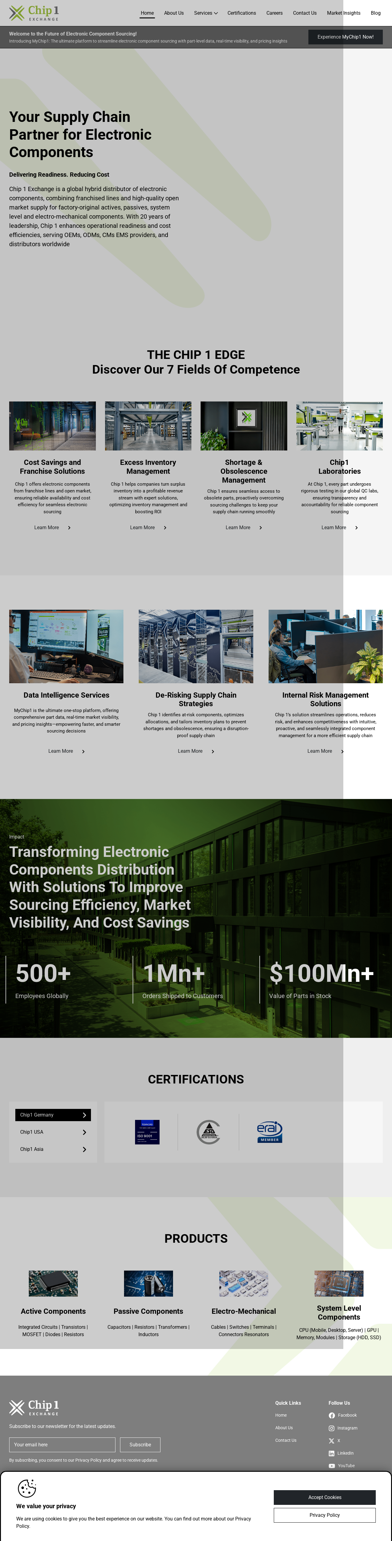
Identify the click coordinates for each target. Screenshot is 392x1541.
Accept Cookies (324, 1497)
